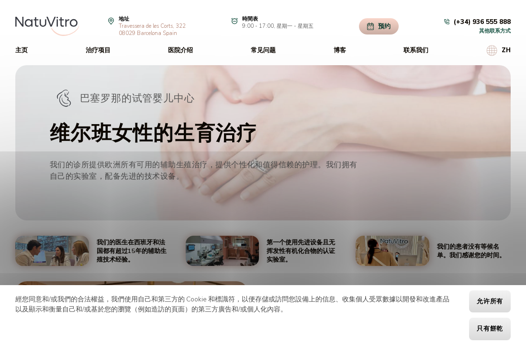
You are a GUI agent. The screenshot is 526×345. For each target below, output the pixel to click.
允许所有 (490, 301)
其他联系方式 (495, 30)
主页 (21, 50)
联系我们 (415, 50)
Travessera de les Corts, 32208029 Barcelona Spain (152, 30)
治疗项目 (98, 50)
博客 (340, 50)
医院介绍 (180, 50)
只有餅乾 (490, 328)
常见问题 (263, 50)
